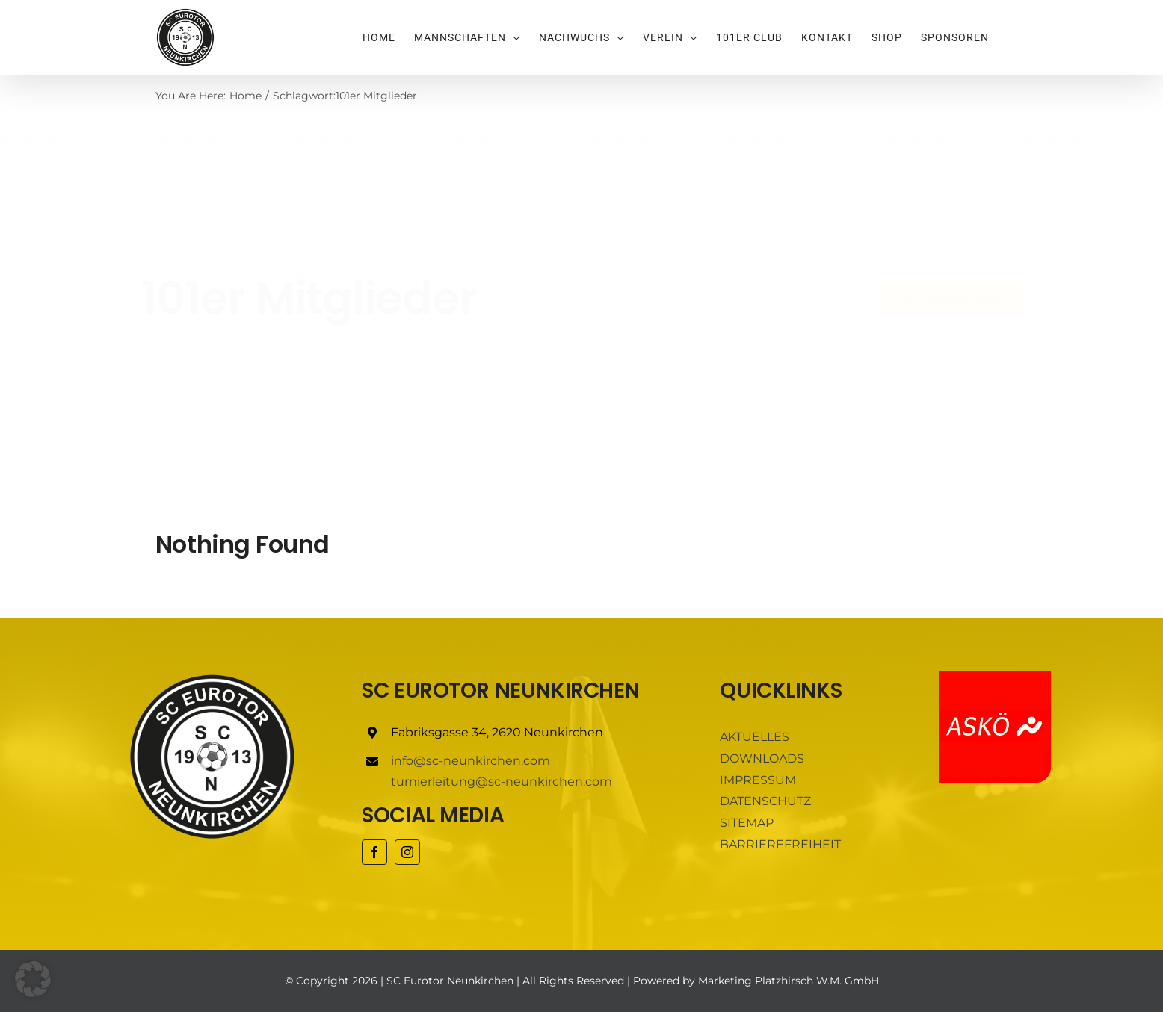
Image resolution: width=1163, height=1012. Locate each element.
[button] (33, 979)
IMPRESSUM (758, 780)
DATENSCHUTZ (765, 801)
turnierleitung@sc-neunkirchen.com (501, 781)
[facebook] (374, 852)
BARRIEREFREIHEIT (780, 844)
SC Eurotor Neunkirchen (449, 980)
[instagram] (407, 852)
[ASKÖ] (995, 676)
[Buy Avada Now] (939, 300)
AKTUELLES (754, 737)
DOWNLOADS (762, 758)
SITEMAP (747, 823)
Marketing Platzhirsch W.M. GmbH (788, 980)
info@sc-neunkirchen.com (470, 761)
